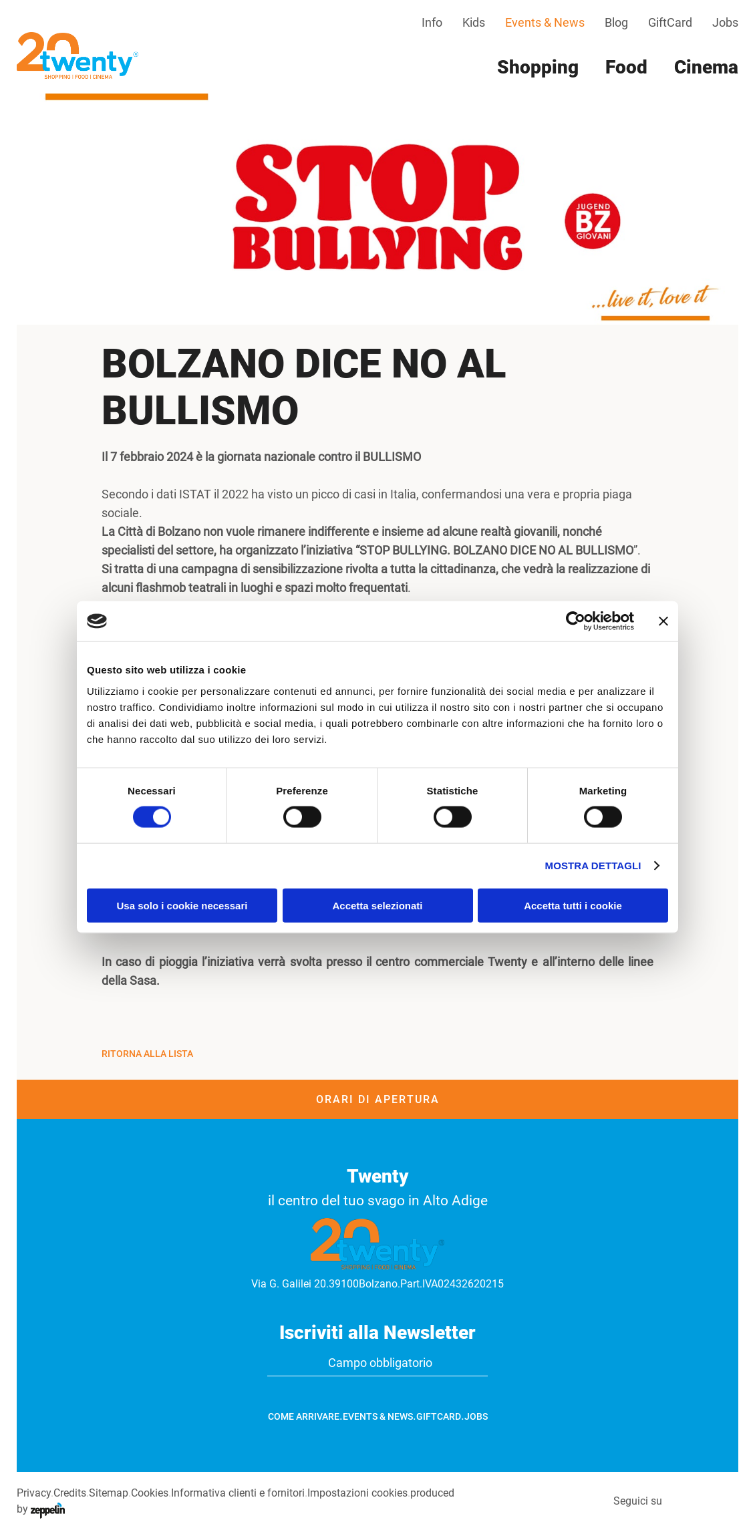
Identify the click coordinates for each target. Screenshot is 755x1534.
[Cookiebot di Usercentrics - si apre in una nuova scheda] (575, 621)
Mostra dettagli (593, 865)
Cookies (149, 1493)
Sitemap (108, 1493)
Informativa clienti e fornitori (238, 1493)
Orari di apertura (378, 1099)
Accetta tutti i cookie (573, 905)
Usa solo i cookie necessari (182, 905)
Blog (616, 22)
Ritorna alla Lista (147, 1053)
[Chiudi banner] (663, 621)
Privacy (34, 1493)
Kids (473, 22)
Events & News (545, 22)
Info (432, 22)
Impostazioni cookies (357, 1493)
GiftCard (670, 22)
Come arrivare (303, 1416)
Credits (69, 1493)
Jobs (725, 22)
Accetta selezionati (377, 905)
